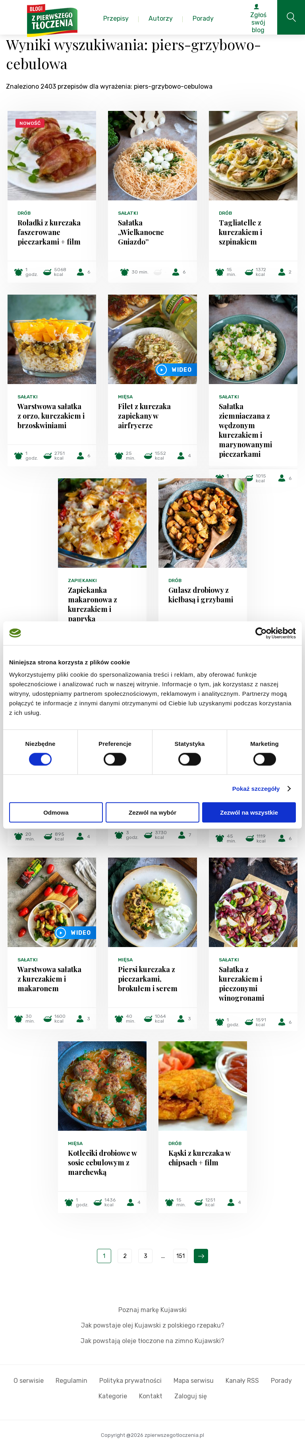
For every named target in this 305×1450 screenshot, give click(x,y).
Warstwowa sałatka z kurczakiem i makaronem (49, 979)
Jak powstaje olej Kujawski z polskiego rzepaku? (152, 1325)
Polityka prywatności (130, 1380)
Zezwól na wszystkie (249, 812)
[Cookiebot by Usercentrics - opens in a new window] (261, 633)
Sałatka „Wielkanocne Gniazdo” (141, 232)
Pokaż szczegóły (256, 788)
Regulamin (71, 1380)
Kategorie (112, 1396)
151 (180, 1256)
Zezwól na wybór (152, 812)
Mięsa (125, 397)
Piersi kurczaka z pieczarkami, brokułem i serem (148, 979)
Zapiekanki (82, 580)
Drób (24, 213)
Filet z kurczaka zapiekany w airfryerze (144, 416)
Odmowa (55, 812)
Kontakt (150, 1396)
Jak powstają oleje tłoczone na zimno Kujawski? (152, 1341)
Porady (281, 1380)
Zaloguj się (190, 1396)
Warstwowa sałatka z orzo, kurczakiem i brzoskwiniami (51, 416)
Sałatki (128, 213)
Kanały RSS (242, 1380)
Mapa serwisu (194, 1380)
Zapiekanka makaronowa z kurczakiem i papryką (92, 604)
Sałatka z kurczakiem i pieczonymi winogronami (241, 984)
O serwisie (29, 1380)
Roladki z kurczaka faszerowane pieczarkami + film (49, 232)
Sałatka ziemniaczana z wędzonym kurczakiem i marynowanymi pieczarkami (245, 430)
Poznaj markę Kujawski (152, 1310)
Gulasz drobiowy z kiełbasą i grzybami (200, 594)
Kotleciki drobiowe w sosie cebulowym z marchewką (102, 1162)
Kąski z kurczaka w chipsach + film (199, 1157)
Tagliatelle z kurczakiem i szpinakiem (240, 232)
